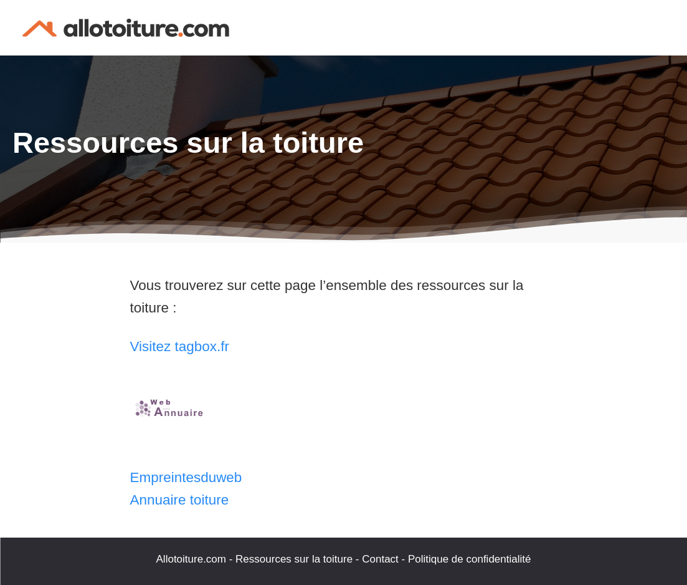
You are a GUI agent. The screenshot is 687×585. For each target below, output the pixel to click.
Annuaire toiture (179, 500)
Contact (380, 559)
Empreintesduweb (186, 477)
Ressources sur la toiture (294, 559)
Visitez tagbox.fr (179, 346)
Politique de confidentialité (469, 559)
